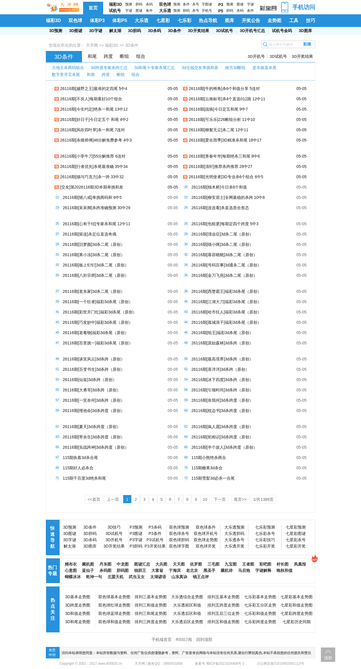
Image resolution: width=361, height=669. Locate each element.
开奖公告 (251, 20)
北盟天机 (115, 576)
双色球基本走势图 (114, 597)
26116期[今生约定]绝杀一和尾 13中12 (94, 109)
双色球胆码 (179, 539)
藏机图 (88, 564)
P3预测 (136, 527)
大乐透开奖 (234, 546)
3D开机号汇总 (252, 30)
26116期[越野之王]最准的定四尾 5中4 (93, 88)
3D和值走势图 (77, 613)
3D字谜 (95, 30)
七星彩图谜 (296, 533)
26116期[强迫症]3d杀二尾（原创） (222, 234)
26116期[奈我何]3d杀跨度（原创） (222, 400)
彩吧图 (265, 564)
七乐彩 (184, 20)
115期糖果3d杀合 (207, 468)
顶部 (328, 658)
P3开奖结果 (154, 546)
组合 (140, 56)
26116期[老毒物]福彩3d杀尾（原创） (96, 332)
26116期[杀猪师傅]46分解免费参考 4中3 (96, 140)
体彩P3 (97, 20)
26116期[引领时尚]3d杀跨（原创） (222, 390)
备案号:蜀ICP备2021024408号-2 (219, 664)
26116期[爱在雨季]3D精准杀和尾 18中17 (225, 140)
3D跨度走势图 (77, 605)
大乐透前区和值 (187, 605)
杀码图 (105, 570)
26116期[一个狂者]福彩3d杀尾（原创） (98, 301)
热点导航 (208, 20)
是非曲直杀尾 (264, 67)
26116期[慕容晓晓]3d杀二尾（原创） (224, 254)
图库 (229, 20)
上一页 (113, 499)
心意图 (71, 570)
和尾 (92, 56)
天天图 (179, 564)
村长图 (282, 564)
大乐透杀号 (234, 539)
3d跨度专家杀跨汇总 (109, 67)
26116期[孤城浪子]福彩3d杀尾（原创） (226, 322)
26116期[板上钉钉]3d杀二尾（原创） (96, 265)
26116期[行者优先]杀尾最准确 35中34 (94, 166)
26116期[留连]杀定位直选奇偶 (89, 234)
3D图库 (305, 30)
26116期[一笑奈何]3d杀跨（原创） (94, 400)
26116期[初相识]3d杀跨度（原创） (222, 437)
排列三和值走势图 (151, 605)
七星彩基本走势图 (296, 597)
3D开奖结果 (198, 30)
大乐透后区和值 (187, 613)
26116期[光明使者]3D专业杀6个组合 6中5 (226, 176)
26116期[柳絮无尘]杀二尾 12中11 (218, 129)
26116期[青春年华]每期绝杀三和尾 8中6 (224, 156)
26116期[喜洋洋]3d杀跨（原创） (220, 369)
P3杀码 (154, 527)
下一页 (220, 499)
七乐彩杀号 (265, 533)
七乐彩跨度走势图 (260, 621)
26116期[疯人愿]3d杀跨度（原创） (222, 426)
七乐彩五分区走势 (260, 605)
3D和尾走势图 (77, 621)
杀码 (149, 4)
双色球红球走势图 (114, 605)
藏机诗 (227, 570)
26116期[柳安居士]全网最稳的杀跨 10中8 (228, 197)
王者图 (248, 564)
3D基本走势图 (77, 597)
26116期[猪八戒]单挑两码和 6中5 (92, 197)
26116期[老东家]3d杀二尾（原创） (94, 291)
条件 (149, 11)
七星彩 (163, 20)
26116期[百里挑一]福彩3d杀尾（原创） (98, 343)
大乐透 (165, 10)
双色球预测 (179, 527)
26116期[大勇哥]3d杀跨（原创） (92, 390)
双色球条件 (206, 527)
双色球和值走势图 (114, 621)
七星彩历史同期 (296, 621)
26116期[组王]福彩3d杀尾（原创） (222, 332)
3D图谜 (75, 30)
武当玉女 (137, 576)
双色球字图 (179, 546)
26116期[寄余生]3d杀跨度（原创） (94, 437)
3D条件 (174, 30)
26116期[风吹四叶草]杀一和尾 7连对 (92, 129)
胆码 (139, 4)
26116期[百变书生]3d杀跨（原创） (94, 369)
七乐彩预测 (265, 527)
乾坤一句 (94, 576)
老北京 (192, 570)
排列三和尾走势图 (151, 613)
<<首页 (93, 499)
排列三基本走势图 (151, 597)
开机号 (207, 11)
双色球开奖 (206, 546)
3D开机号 (256, 56)
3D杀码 (154, 30)
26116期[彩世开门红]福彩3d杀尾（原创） (100, 312)
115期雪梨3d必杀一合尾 (213, 478)
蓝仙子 (88, 570)
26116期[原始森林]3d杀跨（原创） (222, 343)
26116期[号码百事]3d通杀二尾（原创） (226, 265)
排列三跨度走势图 (151, 621)
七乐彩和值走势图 (260, 613)
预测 (128, 4)
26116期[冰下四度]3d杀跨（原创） (222, 379)
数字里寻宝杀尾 (66, 74)
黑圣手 (209, 570)
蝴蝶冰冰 (73, 576)
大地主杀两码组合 (68, 67)
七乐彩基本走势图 (260, 597)
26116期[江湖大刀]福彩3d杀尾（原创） (226, 301)
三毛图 (213, 564)
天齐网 (92, 45)
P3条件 (154, 533)
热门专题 (52, 570)
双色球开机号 (206, 533)
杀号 (195, 4)
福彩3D (115, 4)
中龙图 (123, 564)
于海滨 (175, 570)
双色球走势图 (206, 539)
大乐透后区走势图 (187, 621)
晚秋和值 (284, 570)
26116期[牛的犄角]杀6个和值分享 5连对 (224, 88)
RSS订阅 (184, 639)
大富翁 (157, 570)
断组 (124, 56)
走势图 (274, 20)
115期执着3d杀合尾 (80, 457)
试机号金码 (282, 30)
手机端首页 (162, 639)
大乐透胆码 (234, 533)
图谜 (139, 11)
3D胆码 (134, 30)
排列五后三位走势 (223, 613)
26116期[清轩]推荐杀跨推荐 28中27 (220, 166)
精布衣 (71, 564)
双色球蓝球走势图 (114, 613)
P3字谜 (136, 539)
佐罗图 (196, 564)
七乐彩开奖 (265, 546)
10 (205, 499)
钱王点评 (201, 576)
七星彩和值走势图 (296, 605)
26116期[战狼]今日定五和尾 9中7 (218, 109)
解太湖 (115, 30)
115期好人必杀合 (78, 468)
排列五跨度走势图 (223, 605)
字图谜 (207, 4)
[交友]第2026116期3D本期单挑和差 (91, 187)
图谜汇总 (142, 564)
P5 (220, 11)
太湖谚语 (158, 576)
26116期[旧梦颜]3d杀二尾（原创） (94, 244)
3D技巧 (114, 527)
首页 (93, 7)
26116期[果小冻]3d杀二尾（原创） (94, 254)
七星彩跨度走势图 (296, 613)
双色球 (165, 4)
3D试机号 (224, 30)
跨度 (108, 56)
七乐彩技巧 (265, 539)
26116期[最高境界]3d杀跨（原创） (222, 359)
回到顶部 (204, 639)
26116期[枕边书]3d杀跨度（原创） (222, 410)
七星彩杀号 (296, 539)
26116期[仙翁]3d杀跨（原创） (90, 379)
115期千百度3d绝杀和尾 (84, 478)
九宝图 (231, 564)
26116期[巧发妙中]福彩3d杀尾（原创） (98, 322)
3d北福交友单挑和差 (200, 67)
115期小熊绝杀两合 (208, 457)
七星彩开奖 (296, 546)
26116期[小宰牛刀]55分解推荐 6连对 (92, 156)
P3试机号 (154, 539)
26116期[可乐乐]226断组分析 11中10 (222, 119)
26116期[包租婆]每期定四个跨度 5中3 (224, 223)
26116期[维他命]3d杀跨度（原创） (94, 410)
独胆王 (140, 570)
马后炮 (244, 570)
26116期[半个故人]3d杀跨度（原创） (224, 447)
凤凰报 (300, 564)
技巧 (310, 20)
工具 (293, 20)
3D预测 (55, 30)
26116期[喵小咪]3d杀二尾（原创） (222, 244)
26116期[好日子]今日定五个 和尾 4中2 (94, 119)
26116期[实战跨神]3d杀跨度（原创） (96, 447)
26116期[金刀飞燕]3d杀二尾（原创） (224, 275)
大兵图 (161, 564)
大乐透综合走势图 (187, 597)
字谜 (128, 11)
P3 (220, 4)
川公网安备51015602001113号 (280, 664)
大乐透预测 (234, 527)
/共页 (263, 499)
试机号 (115, 10)
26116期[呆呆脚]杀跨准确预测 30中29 (96, 207)
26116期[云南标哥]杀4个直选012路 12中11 (227, 99)
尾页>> (240, 499)
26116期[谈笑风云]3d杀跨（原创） (94, 359)
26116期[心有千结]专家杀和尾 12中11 (96, 223)
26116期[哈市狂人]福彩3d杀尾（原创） (226, 312)
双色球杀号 (179, 533)
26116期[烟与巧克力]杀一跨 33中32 (92, 176)
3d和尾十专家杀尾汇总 (154, 67)
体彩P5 (119, 20)
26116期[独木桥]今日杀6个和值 (219, 187)
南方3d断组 (235, 67)
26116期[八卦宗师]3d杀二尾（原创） (96, 275)
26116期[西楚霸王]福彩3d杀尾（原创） (226, 291)
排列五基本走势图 (223, 597)
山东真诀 (179, 576)
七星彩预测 (296, 527)
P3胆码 (136, 546)
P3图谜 (136, 533)
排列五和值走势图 (223, 621)
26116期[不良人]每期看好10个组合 (91, 99)
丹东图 (105, 564)
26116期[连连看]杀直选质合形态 (220, 207)
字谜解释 (263, 570)
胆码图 (123, 570)
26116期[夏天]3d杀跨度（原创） (92, 426)
